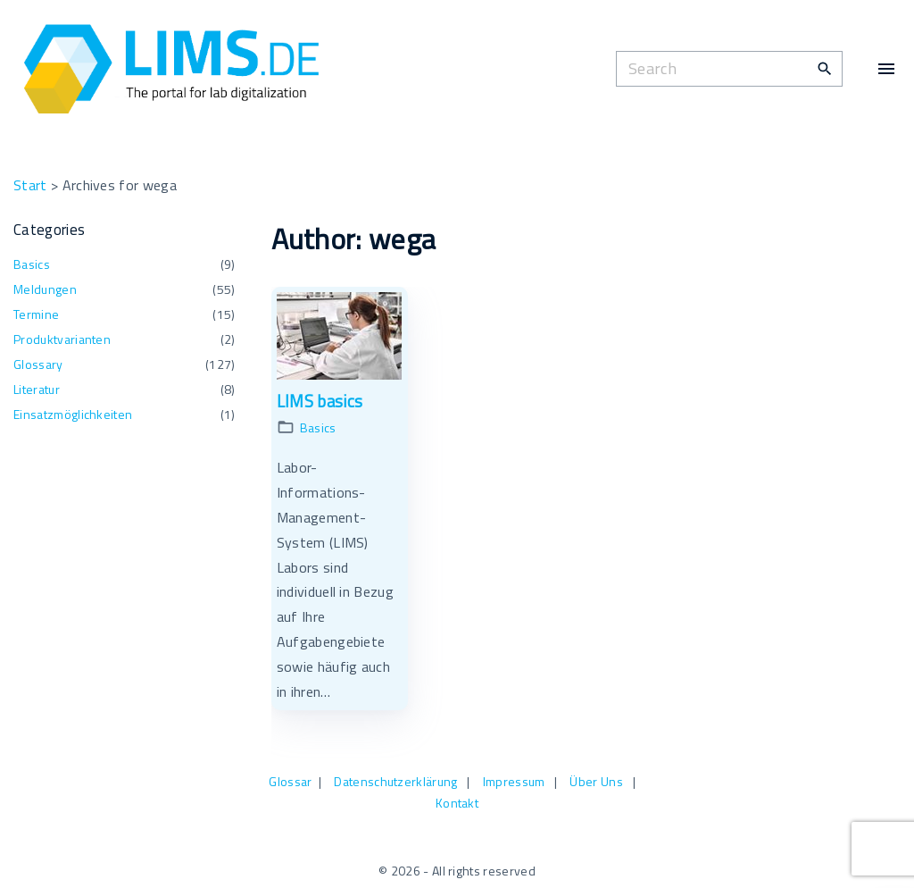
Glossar (290, 781)
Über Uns (596, 781)
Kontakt (457, 802)
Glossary (38, 364)
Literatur (36, 389)
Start (30, 185)
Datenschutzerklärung (395, 781)
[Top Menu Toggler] (886, 68)
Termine (36, 314)
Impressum (514, 781)
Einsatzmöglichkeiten (72, 414)
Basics (318, 427)
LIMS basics (320, 401)
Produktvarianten (62, 339)
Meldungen (45, 289)
